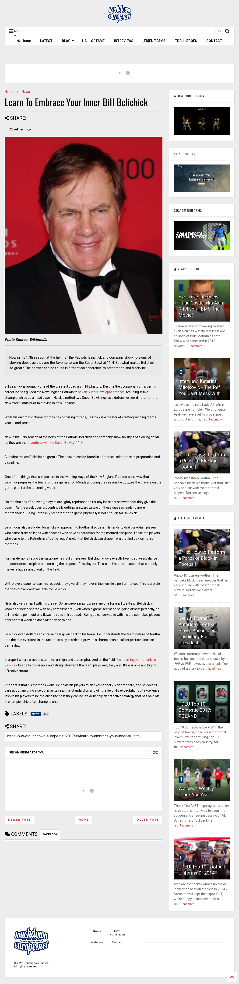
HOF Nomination (117, 933)
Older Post (148, 819)
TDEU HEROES (186, 41)
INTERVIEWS (123, 41)
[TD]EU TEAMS (154, 41)
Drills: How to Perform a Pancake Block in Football (202, 461)
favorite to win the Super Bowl (49, 443)
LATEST (46, 41)
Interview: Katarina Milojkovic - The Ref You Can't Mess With (200, 387)
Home (24, 41)
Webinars (97, 942)
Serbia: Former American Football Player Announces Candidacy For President (198, 630)
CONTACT (214, 41)
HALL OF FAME (93, 41)
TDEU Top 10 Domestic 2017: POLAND (195, 710)
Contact (117, 942)
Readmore (195, 346)
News (26, 92)
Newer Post (19, 819)
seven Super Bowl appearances (101, 392)
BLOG (68, 41)
